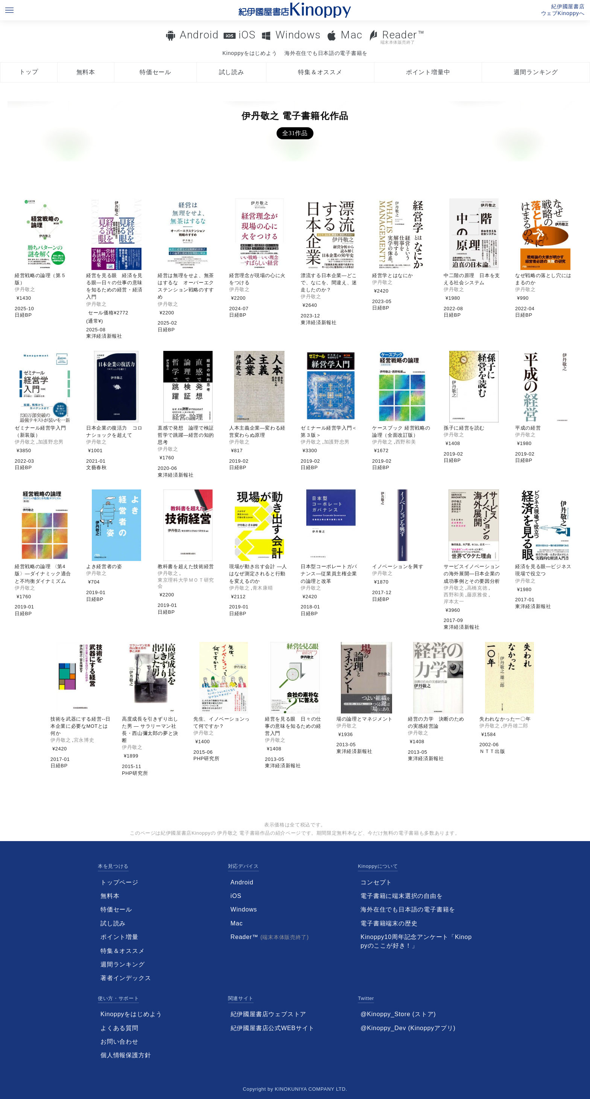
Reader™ (396, 37)
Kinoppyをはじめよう (249, 53)
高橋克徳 (477, 588)
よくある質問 (119, 1028)
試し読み (231, 72)
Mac (351, 35)
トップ (28, 72)
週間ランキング (536, 72)
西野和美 (405, 442)
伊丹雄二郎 (515, 726)
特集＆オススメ (320, 72)
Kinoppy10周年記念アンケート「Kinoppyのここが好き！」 (416, 941)
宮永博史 (84, 740)
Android (199, 35)
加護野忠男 (51, 442)
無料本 (85, 72)
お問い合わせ (119, 1041)
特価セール (155, 72)
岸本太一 (454, 601)
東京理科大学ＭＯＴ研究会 (186, 583)
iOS (247, 35)
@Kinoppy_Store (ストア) (398, 1014)
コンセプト (376, 882)
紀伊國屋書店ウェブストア (269, 1014)
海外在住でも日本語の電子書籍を (326, 53)
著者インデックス (125, 978)
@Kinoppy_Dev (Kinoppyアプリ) (407, 1028)
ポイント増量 (119, 937)
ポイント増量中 (428, 72)
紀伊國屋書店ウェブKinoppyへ (563, 9)
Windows (298, 35)
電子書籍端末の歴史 (388, 923)
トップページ (119, 882)
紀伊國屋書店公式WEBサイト (273, 1028)
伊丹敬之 (25, 289)
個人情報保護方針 (125, 1055)
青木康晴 (262, 588)
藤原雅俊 (477, 595)
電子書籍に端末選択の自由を (401, 896)
